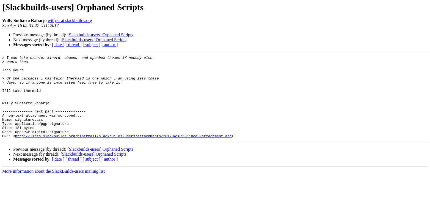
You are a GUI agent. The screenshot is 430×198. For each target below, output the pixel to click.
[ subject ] (91, 44)
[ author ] (109, 44)
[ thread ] (73, 44)
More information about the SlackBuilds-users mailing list (53, 187)
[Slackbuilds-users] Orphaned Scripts (100, 34)
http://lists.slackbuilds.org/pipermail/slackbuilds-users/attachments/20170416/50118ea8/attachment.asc (123, 152)
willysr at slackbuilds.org (70, 20)
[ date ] (58, 44)
